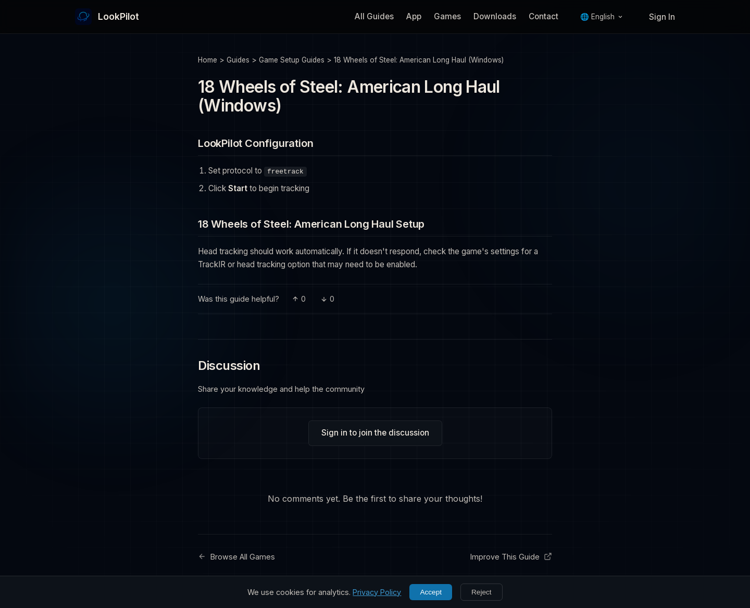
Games (447, 16)
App (413, 16)
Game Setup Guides (291, 60)
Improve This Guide (511, 556)
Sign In (662, 17)
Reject (481, 592)
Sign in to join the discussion (375, 433)
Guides (238, 60)
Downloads (494, 16)
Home (207, 60)
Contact (543, 16)
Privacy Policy (377, 592)
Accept (431, 592)
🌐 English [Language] (601, 17)
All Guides (374, 16)
